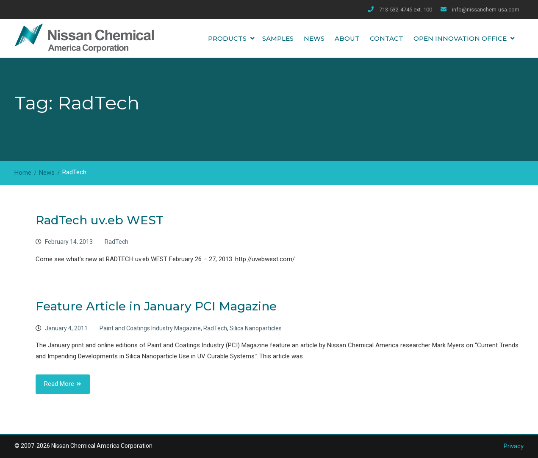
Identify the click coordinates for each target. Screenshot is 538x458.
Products (227, 38)
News (314, 38)
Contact (386, 38)
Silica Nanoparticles (256, 328)
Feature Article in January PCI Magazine (156, 306)
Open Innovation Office (460, 38)
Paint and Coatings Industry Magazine (150, 328)
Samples (278, 38)
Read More (59, 384)
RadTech (116, 241)
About (347, 38)
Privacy (514, 446)
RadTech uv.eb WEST (100, 220)
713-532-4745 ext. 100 (405, 9)
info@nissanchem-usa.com (485, 9)
